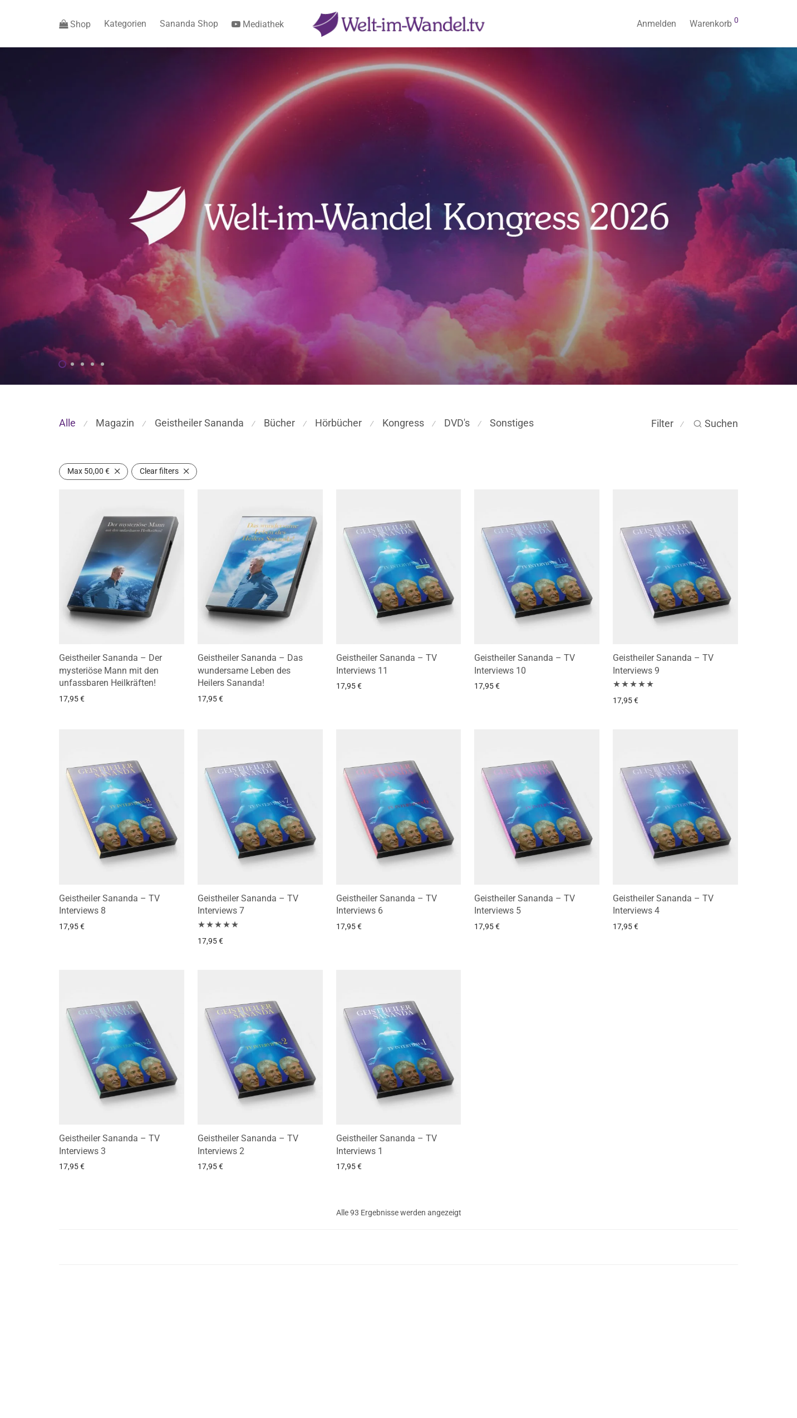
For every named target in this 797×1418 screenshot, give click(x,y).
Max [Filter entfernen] (88, 471)
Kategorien (125, 23)
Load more (398, 1247)
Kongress (403, 423)
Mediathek (258, 24)
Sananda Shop (189, 23)
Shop (75, 24)
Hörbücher (338, 423)
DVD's (457, 423)
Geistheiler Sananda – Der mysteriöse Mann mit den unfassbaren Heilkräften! (110, 670)
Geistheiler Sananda (199, 423)
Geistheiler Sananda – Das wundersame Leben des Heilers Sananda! (250, 670)
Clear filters (159, 471)
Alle (67, 423)
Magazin (115, 423)
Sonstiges (512, 423)
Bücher (279, 423)
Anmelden (656, 23)
